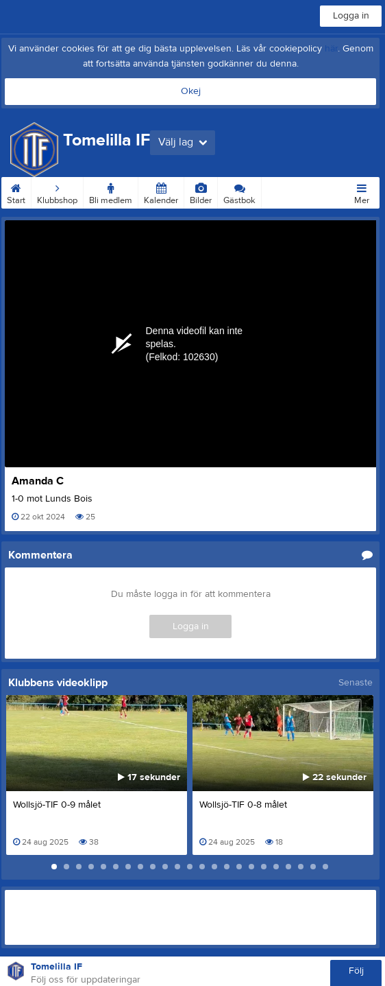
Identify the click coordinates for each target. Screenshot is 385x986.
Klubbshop (57, 191)
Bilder (201, 191)
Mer (361, 191)
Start (16, 191)
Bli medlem (110, 191)
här (331, 49)
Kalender (161, 191)
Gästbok (239, 191)
